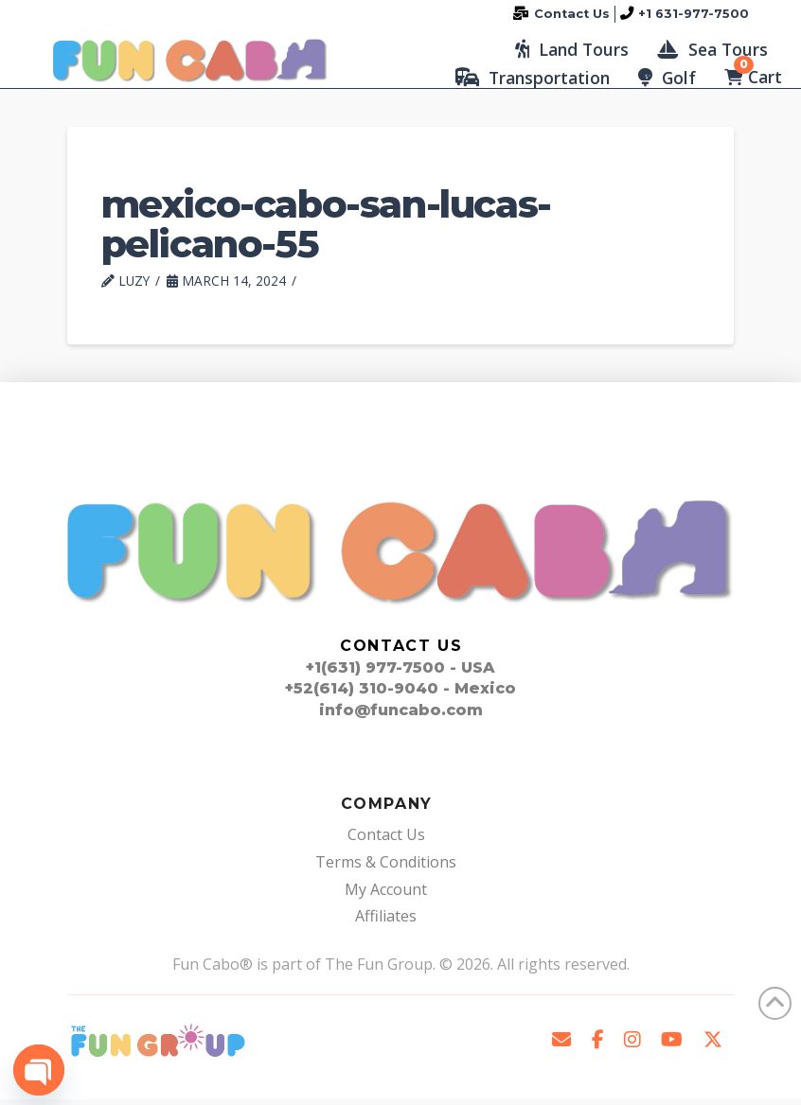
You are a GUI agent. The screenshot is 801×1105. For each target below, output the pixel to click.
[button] (571, 52)
